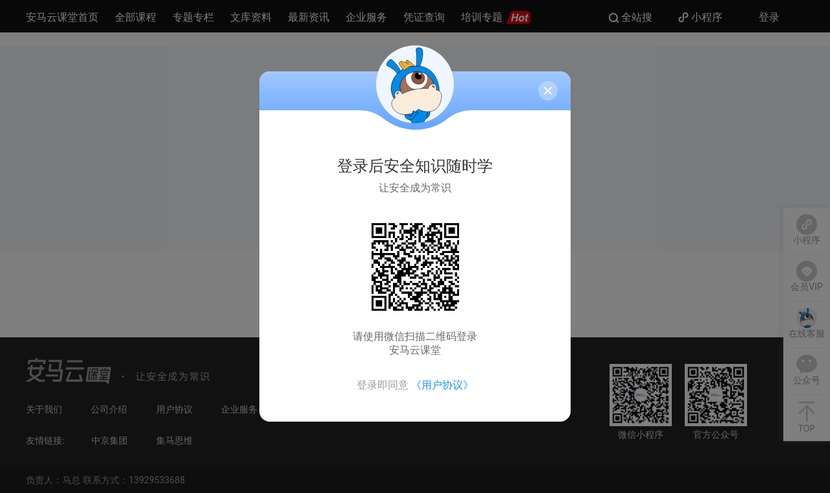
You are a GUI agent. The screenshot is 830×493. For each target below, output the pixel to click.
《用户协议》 (442, 385)
